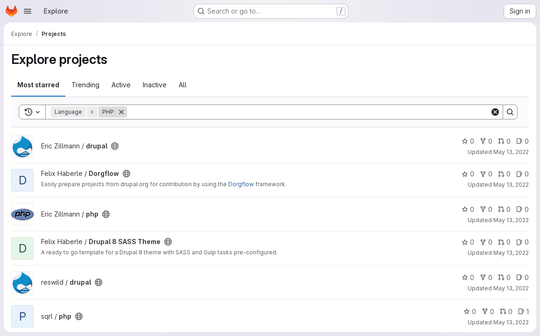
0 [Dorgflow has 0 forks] (486, 174)
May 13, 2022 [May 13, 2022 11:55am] (511, 184)
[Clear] (495, 112)
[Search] (308, 112)
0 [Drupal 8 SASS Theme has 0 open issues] (522, 242)
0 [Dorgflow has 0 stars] (468, 174)
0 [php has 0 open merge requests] (504, 209)
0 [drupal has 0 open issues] (522, 141)
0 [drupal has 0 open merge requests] (504, 141)
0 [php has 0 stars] (468, 209)
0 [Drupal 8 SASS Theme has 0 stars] (468, 242)
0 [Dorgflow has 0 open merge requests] (504, 174)
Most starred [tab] (38, 85)
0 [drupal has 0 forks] (486, 141)
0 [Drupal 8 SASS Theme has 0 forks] (486, 242)
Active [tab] (121, 85)
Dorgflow (241, 184)
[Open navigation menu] (27, 11)
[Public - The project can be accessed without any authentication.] (115, 146)
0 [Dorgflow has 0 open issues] (522, 174)
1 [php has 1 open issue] (523, 311)
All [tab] (183, 85)
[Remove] (121, 112)
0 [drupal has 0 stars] (468, 141)
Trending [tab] (85, 85)
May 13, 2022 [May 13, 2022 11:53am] (511, 151)
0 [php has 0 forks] (486, 209)
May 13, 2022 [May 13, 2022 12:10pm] (511, 322)
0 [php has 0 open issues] (522, 209)
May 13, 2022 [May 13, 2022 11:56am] (511, 252)
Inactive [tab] (155, 85)
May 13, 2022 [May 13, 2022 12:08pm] (511, 288)
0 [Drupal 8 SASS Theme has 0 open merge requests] (504, 242)
